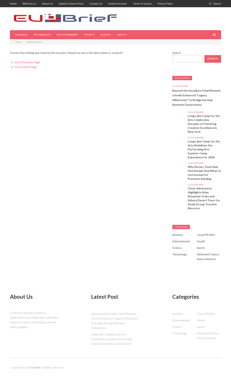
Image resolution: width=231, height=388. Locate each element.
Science (105, 34)
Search (217, 3)
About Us (47, 3)
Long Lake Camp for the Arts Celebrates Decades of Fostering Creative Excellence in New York (204, 123)
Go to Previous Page (27, 62)
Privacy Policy (165, 3)
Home (13, 3)
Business (21, 34)
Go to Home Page (26, 66)
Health (122, 34)
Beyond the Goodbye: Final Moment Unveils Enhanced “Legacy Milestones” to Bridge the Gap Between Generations (196, 97)
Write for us (29, 3)
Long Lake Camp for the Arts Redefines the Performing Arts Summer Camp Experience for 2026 (204, 149)
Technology (42, 34)
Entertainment (67, 34)
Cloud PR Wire (180, 86)
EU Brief (35, 367)
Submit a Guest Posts (71, 3)
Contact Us (96, 3)
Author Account (117, 3)
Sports (89, 34)
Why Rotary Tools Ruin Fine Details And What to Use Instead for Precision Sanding (204, 172)
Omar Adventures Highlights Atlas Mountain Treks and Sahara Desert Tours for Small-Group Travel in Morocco (204, 198)
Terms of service (142, 3)
